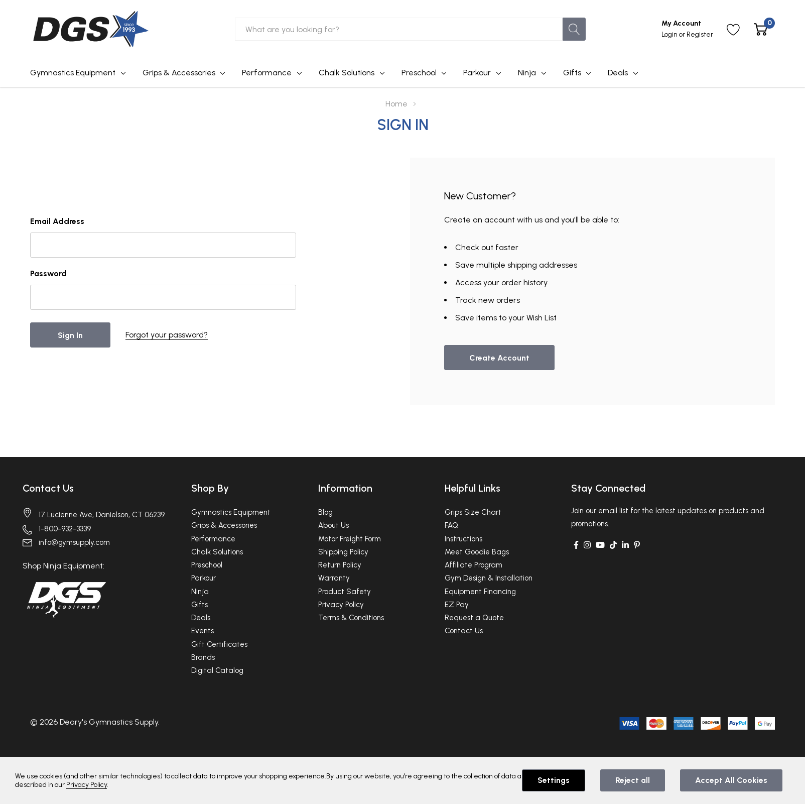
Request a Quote (474, 617)
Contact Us (48, 488)
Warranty (334, 578)
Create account (499, 358)
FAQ (451, 525)
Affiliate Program (473, 564)
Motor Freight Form (349, 538)
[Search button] (574, 29)
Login (670, 34)
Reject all (632, 780)
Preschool (419, 72)
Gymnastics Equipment (72, 72)
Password (48, 273)
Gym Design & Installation (488, 578)
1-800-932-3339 (65, 528)
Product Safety (344, 591)
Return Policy (339, 564)
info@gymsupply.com (74, 542)
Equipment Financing (480, 591)
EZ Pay (457, 604)
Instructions (463, 538)
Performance (267, 72)
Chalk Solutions (346, 72)
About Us (333, 525)
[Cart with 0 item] (760, 29)
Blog (325, 512)
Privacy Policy (341, 604)
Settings (554, 780)
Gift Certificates (219, 644)
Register (700, 34)
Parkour (477, 72)
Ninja (527, 72)
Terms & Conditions (351, 617)
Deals (618, 72)
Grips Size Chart (473, 512)
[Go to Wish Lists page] (733, 29)
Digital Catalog (217, 670)
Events (202, 630)
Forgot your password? (166, 334)
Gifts (572, 72)
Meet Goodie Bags (477, 551)
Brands (203, 657)
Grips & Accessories (179, 72)
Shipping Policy (343, 551)
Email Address (57, 221)
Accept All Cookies (731, 780)
